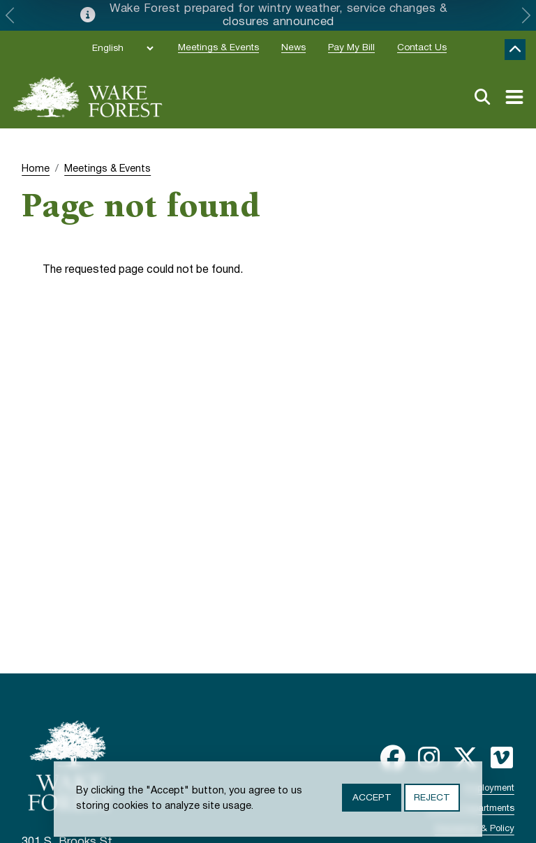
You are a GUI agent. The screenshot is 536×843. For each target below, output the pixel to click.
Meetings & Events (218, 47)
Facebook (392, 757)
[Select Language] (122, 48)
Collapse (515, 49)
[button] (10, 15)
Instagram (429, 757)
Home (36, 169)
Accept (371, 798)
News (293, 47)
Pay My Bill (351, 47)
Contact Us (422, 47)
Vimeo (501, 757)
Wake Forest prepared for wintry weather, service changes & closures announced (278, 15)
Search (482, 97)
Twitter (465, 757)
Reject (431, 798)
